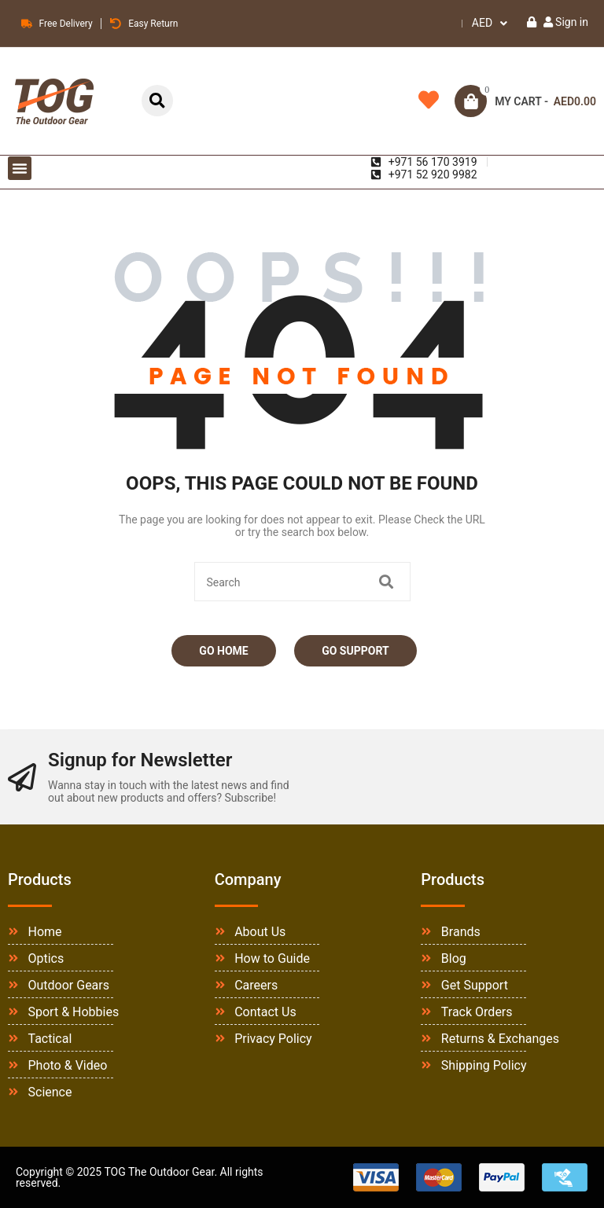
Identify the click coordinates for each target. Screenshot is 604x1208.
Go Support (355, 650)
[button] (19, 168)
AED (482, 23)
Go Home (223, 650)
